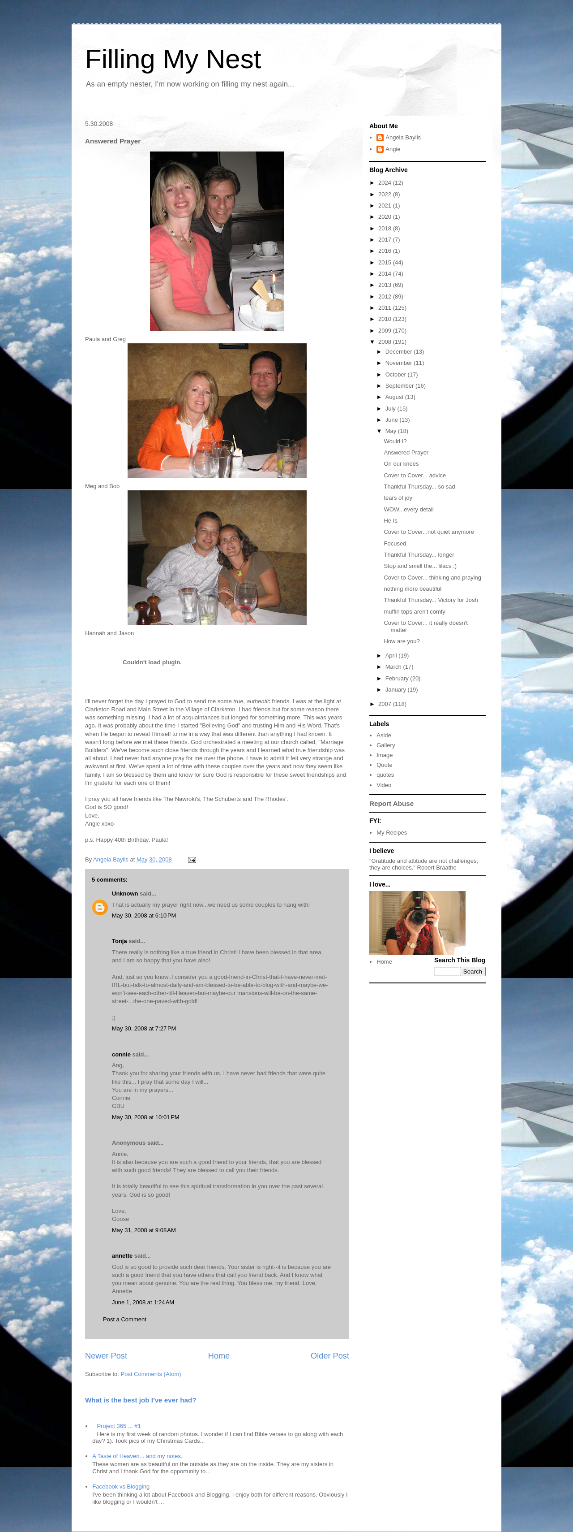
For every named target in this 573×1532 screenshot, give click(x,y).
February (398, 678)
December (399, 351)
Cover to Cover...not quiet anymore (429, 531)
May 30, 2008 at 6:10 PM (144, 915)
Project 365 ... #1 (119, 1426)
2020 (385, 216)
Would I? (395, 441)
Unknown (125, 893)
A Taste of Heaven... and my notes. (137, 1456)
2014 (385, 273)
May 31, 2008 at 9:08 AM (144, 1230)
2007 (385, 704)
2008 (385, 341)
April (392, 655)
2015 (385, 262)
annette (122, 1255)
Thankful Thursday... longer (419, 554)
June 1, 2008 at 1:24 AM (143, 1302)
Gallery (385, 745)
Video (383, 785)
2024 (385, 182)
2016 (385, 250)
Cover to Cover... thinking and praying (432, 577)
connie (121, 1054)
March (394, 666)
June (392, 419)
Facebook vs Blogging (121, 1486)
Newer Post (106, 1355)
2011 (385, 307)
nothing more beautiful (412, 588)
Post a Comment (124, 1319)
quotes (385, 774)
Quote (384, 765)
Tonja (119, 941)
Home (219, 1355)
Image (384, 755)
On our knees (401, 463)
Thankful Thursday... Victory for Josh (431, 600)
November (399, 362)
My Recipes (391, 832)
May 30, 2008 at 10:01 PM (146, 1117)
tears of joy (398, 497)
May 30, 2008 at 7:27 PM (144, 1028)
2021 (385, 205)
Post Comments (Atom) (151, 1374)
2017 (385, 239)
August (395, 397)
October (396, 374)
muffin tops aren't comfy (414, 611)
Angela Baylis (403, 137)
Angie (392, 149)
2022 (385, 194)
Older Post (330, 1355)
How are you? (401, 641)
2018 (385, 228)
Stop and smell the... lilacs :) (420, 566)
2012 (385, 296)
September (400, 385)
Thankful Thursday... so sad (419, 486)
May (391, 431)
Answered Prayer (406, 452)
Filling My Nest (173, 59)
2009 (385, 330)
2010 (385, 319)
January (396, 689)
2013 (385, 284)
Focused (395, 543)
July (391, 408)
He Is (390, 520)
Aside (383, 735)
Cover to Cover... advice (415, 475)
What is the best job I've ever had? (141, 1400)
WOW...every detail (408, 509)
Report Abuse (391, 803)
